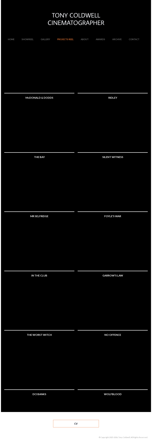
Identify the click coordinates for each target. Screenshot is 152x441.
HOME (11, 39)
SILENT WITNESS (112, 156)
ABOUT (85, 39)
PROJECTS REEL (65, 39)
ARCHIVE (117, 39)
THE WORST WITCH (39, 334)
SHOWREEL (28, 39)
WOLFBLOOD (113, 394)
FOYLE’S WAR (112, 216)
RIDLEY (112, 97)
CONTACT (134, 39)
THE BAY (39, 156)
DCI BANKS (39, 394)
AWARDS (100, 39)
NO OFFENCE (112, 334)
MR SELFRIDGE (39, 216)
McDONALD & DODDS (39, 97)
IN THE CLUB (39, 275)
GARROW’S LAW (112, 275)
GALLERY (45, 39)
